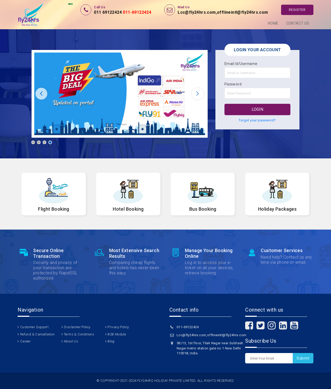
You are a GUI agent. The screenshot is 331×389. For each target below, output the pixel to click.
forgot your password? (257, 120)
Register (297, 10)
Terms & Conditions (79, 334)
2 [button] (39, 142)
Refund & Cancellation (37, 334)
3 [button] (44, 142)
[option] (119, 94)
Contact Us (297, 23)
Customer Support (34, 327)
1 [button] (33, 142)
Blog (111, 341)
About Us (71, 341)
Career (25, 341)
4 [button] (50, 142)
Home (273, 23)
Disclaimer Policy (77, 327)
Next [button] (198, 94)
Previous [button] (41, 94)
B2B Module (117, 334)
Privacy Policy (118, 327)
